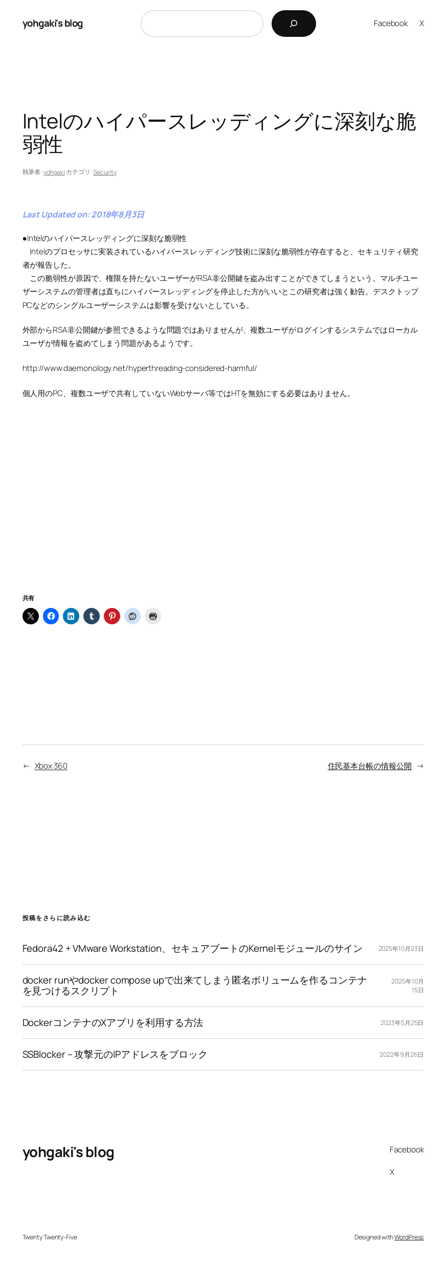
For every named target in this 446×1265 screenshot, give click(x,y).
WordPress (408, 1237)
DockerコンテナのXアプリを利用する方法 (113, 1022)
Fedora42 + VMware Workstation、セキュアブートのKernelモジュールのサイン (193, 948)
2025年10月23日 (401, 948)
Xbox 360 (51, 765)
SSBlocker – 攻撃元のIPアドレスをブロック (115, 1054)
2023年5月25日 (402, 1022)
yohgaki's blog (53, 23)
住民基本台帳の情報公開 (370, 765)
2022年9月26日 (401, 1054)
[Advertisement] (223, 509)
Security (104, 172)
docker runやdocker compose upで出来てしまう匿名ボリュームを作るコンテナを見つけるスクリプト (195, 985)
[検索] (294, 23)
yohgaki (54, 172)
